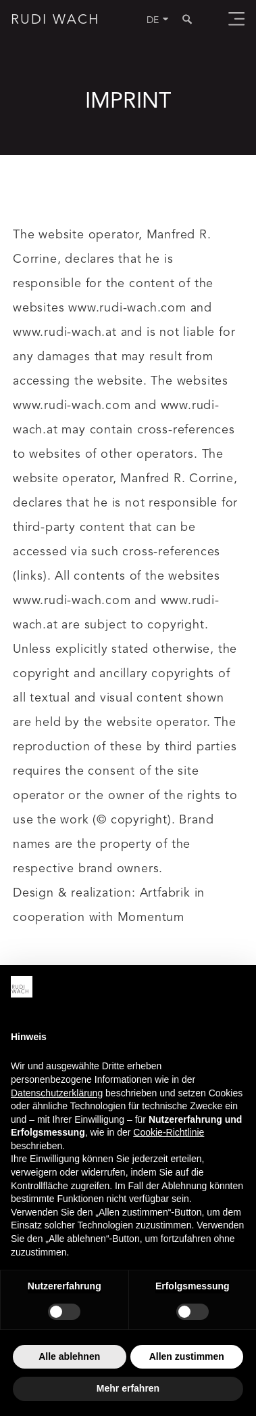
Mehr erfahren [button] (128, 1388)
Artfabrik (165, 893)
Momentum (151, 917)
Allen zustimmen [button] (186, 1356)
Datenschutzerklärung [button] (57, 1093)
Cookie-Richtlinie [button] (168, 1132)
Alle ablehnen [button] (69, 1356)
